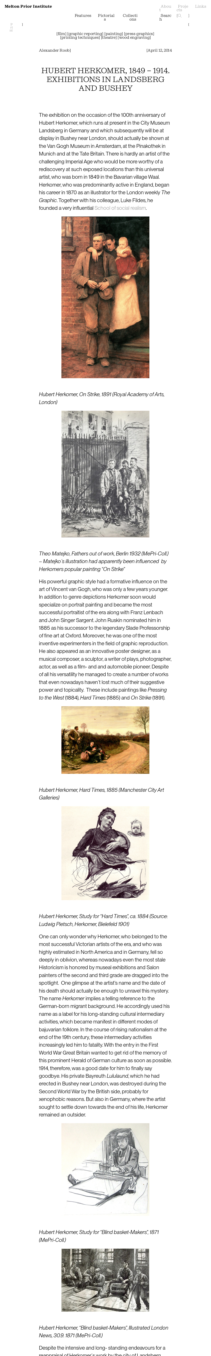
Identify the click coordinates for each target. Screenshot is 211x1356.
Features (82, 15)
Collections (129, 17)
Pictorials (106, 17)
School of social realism (120, 208)
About (165, 8)
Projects (182, 8)
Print (11, 27)
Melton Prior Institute (28, 6)
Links (200, 6)
